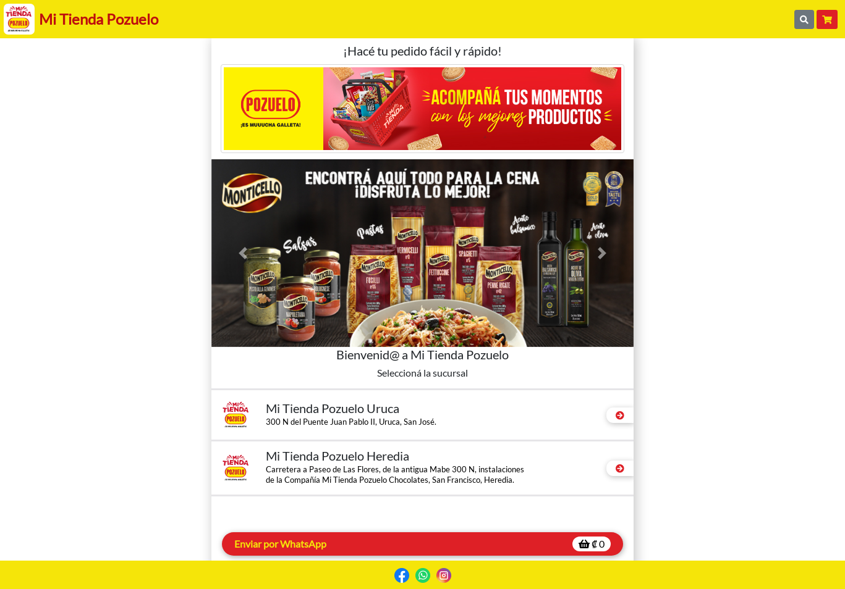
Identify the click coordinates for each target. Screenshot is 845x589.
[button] (243, 253)
